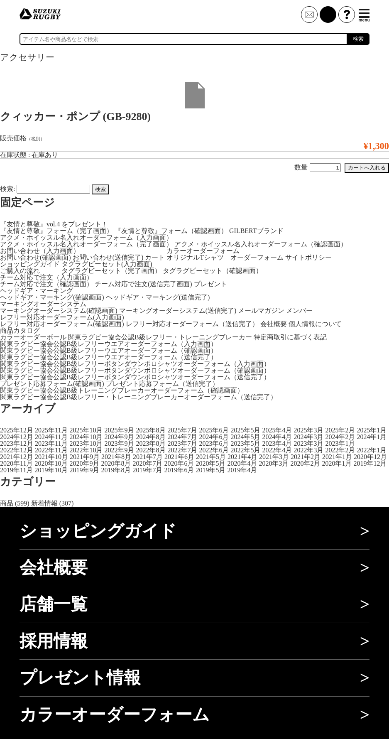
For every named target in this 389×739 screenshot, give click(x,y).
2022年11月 (51, 450)
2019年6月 (179, 470)
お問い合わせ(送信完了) (108, 257)
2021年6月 (179, 456)
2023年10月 (86, 443)
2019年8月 (116, 470)
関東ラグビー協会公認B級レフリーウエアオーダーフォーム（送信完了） (108, 357)
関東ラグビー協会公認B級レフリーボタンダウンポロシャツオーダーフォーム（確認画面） (135, 370)
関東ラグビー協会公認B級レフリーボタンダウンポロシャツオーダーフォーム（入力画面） (135, 363)
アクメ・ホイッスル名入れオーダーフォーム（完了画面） (86, 244)
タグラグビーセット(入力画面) (106, 264)
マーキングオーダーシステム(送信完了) (178, 310)
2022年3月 (308, 450)
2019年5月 (210, 470)
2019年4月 (242, 470)
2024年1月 (372, 436)
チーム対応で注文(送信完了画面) (143, 283)
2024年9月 (119, 436)
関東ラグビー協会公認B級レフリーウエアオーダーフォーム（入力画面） (108, 343)
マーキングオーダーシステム (43, 303)
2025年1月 (372, 430)
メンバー (299, 310)
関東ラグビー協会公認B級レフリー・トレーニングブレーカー (160, 337)
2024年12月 (16, 436)
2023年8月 (151, 443)
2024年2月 (340, 436)
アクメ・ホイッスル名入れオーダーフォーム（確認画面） (260, 244)
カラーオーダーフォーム (203, 250)
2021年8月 (116, 456)
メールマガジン (261, 310)
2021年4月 (242, 456)
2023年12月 (16, 443)
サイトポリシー (308, 257)
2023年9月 (119, 443)
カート (155, 257)
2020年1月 (337, 463)
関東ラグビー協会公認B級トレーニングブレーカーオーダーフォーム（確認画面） (122, 390)
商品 (6, 503)
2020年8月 (116, 463)
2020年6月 (179, 463)
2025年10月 (86, 430)
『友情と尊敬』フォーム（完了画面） (56, 230)
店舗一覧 (54, 604)
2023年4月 (277, 443)
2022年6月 (214, 450)
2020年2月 (305, 463)
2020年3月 (274, 463)
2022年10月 (86, 450)
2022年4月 (277, 450)
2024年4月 (277, 436)
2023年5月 (245, 443)
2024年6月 (214, 436)
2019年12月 (370, 463)
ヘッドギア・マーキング (36, 290)
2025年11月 (51, 430)
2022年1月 (372, 450)
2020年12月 (370, 456)
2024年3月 (308, 436)
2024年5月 (245, 436)
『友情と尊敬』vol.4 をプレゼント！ (54, 224)
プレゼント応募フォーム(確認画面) (52, 383)
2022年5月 (245, 450)
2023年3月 (308, 443)
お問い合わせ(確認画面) (35, 257)
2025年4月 (277, 430)
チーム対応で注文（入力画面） (46, 277)
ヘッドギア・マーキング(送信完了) (158, 297)
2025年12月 (16, 430)
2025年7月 (182, 430)
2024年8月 (151, 436)
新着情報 (44, 503)
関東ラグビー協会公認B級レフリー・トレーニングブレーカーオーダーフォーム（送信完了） (138, 396)
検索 (358, 39)
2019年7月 (147, 470)
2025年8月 (151, 430)
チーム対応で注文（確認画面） (46, 283)
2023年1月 (340, 443)
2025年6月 (214, 430)
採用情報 (54, 641)
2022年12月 (16, 450)
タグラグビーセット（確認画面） (212, 270)
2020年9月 (84, 463)
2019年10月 (51, 470)
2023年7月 (182, 443)
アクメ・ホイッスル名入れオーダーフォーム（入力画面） (86, 237)
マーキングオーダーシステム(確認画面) (58, 310)
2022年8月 (151, 450)
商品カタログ (20, 330)
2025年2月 (340, 430)
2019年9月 (84, 470)
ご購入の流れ (20, 270)
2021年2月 (305, 456)
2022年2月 (340, 450)
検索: (7, 188)
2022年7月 (182, 450)
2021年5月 (211, 456)
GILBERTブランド (256, 230)
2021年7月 (148, 456)
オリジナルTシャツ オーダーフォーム (225, 257)
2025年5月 (245, 430)
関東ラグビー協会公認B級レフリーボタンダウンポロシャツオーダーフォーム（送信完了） (135, 377)
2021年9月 (85, 456)
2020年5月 (210, 463)
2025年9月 (119, 430)
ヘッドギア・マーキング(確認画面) (52, 297)
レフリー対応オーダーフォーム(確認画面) (62, 323)
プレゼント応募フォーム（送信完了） (162, 383)
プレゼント (210, 283)
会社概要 (273, 323)
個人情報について (315, 323)
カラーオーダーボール (33, 337)
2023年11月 (51, 443)
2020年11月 (16, 463)
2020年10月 (51, 463)
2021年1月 (337, 456)
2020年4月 (242, 463)
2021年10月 (51, 456)
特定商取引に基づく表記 (290, 337)
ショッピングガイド (30, 264)
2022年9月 (119, 450)
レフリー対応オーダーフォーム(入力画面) (62, 317)
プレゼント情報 (80, 677)
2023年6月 (214, 443)
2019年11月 (16, 470)
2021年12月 (16, 456)
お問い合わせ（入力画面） (40, 250)
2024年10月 (86, 436)
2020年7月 (147, 463)
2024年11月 (51, 436)
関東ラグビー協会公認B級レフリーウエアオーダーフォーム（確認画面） (108, 350)
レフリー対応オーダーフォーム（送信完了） (192, 323)
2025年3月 (308, 430)
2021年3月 (274, 456)
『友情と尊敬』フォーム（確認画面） (171, 230)
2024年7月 (182, 436)
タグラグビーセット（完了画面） (111, 270)
